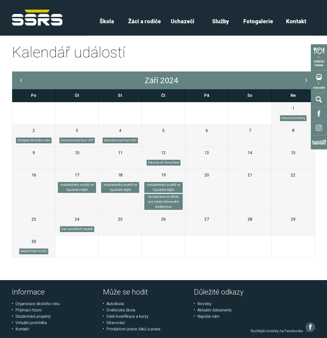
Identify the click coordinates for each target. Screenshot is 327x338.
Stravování (115, 322)
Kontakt (296, 21)
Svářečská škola (120, 310)
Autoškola (115, 303)
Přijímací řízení (28, 310)
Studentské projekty (33, 316)
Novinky (204, 303)
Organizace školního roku (37, 303)
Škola (107, 21)
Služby (220, 21)
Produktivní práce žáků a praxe (133, 329)
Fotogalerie (258, 21)
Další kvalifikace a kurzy (127, 316)
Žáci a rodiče (144, 21)
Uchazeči (182, 21)
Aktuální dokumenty (214, 310)
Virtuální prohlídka (31, 322)
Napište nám (208, 316)
